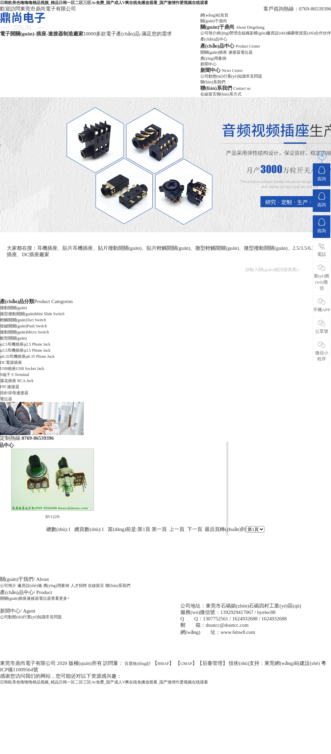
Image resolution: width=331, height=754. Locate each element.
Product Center (248, 46)
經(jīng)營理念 (229, 33)
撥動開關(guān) (13, 307)
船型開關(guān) (13, 338)
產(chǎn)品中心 (213, 39)
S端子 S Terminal (14, 374)
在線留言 (208, 94)
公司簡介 (208, 33)
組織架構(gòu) (253, 33)
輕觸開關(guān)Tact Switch (23, 320)
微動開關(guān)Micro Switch (24, 332)
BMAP (163, 663)
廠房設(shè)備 (278, 33)
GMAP (186, 663)
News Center (232, 70)
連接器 (234, 52)
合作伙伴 (323, 33)
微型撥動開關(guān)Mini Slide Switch (32, 314)
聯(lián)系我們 (212, 82)
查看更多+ (60, 598)
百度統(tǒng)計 (138, 663)
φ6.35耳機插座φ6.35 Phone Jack (27, 356)
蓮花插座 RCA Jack (16, 380)
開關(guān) (209, 52)
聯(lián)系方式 (229, 94)
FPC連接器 (9, 386)
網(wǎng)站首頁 (214, 15)
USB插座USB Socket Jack (22, 368)
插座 (223, 52)
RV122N (52, 516)
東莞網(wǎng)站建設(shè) (292, 663)
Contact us (242, 88)
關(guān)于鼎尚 (213, 21)
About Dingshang (250, 27)
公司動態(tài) (211, 76)
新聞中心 (208, 64)
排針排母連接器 (14, 393)
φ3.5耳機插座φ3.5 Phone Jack (25, 350)
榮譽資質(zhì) (303, 33)
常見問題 (254, 76)
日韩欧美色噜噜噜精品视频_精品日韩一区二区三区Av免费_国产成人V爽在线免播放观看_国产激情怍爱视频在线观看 (104, 2)
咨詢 (321, 173)
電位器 (246, 52)
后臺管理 (212, 663)
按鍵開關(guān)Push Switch (23, 326)
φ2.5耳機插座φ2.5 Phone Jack (25, 344)
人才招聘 (79, 585)
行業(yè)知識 (234, 76)
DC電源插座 (11, 362)
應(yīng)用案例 (213, 58)
